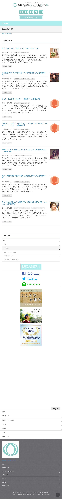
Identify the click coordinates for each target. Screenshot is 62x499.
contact (4, 428)
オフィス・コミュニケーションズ (29, 492)
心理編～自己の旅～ (25, 52)
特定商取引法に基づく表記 (9, 460)
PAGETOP (56, 408)
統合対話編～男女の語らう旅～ (27, 78)
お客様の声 (16, 52)
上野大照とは (5, 416)
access (3, 432)
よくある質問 (5, 436)
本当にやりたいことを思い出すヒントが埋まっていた (20, 48)
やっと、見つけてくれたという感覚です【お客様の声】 (21, 99)
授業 (5, 244)
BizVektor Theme (31, 494)
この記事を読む (7, 66)
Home (3, 411)
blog (4, 240)
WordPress (22, 494)
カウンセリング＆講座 (8, 420)
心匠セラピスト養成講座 (26, 155)
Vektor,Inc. (40, 494)
